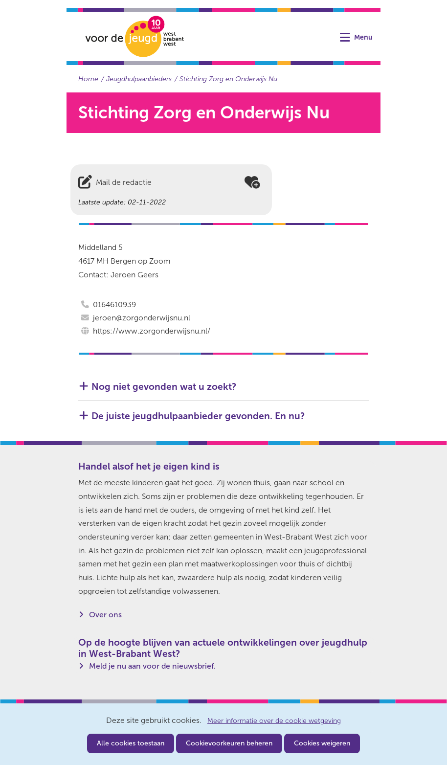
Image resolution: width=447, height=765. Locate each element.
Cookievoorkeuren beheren (229, 743)
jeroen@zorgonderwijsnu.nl (141, 317)
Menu (363, 38)
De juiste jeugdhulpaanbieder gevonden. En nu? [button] (198, 416)
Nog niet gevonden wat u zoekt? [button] (163, 386)
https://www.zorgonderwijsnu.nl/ (151, 331)
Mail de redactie (124, 182)
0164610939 (114, 304)
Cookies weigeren (322, 743)
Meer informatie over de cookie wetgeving (274, 721)
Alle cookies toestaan (130, 743)
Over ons (105, 614)
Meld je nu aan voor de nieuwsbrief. (152, 666)
